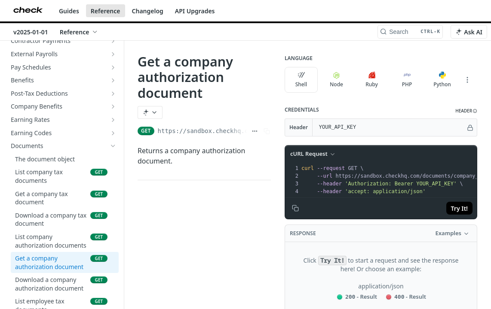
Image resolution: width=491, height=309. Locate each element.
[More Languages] (467, 79)
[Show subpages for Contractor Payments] (113, 40)
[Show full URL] (254, 131)
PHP (407, 80)
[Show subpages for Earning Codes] (113, 133)
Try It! (459, 208)
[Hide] (470, 127)
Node (336, 80)
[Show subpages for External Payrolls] (113, 54)
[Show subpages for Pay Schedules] (113, 67)
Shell (301, 80)
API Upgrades (195, 11)
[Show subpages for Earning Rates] (113, 119)
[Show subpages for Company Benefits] (113, 106)
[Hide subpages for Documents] (113, 145)
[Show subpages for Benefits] (113, 80)
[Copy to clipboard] (295, 208)
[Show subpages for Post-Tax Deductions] (113, 93)
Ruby (371, 80)
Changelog (147, 11)
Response (303, 233)
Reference (105, 11)
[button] (466, 111)
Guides (69, 11)
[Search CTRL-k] (410, 31)
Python (442, 80)
